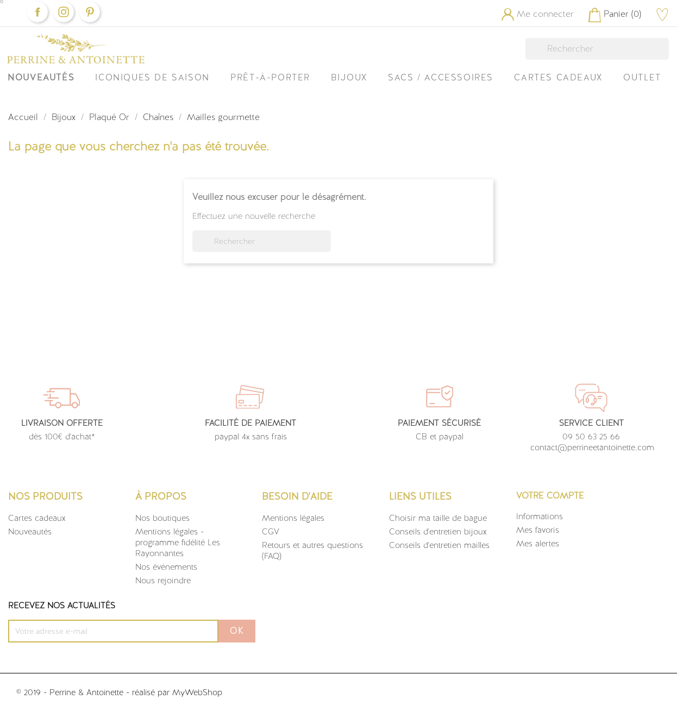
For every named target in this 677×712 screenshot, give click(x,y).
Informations (539, 516)
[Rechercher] (597, 49)
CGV (270, 531)
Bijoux (349, 77)
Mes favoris (537, 530)
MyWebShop (197, 692)
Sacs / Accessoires (440, 77)
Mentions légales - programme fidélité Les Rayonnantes (177, 542)
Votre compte (550, 495)
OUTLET (642, 77)
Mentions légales (293, 518)
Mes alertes (537, 543)
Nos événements (166, 567)
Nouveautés (41, 77)
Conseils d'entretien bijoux (438, 531)
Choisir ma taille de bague (438, 518)
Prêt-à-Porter (270, 77)
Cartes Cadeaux (558, 77)
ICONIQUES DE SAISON (152, 77)
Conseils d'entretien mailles (439, 545)
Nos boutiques (162, 518)
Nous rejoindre (163, 580)
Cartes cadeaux (37, 518)
